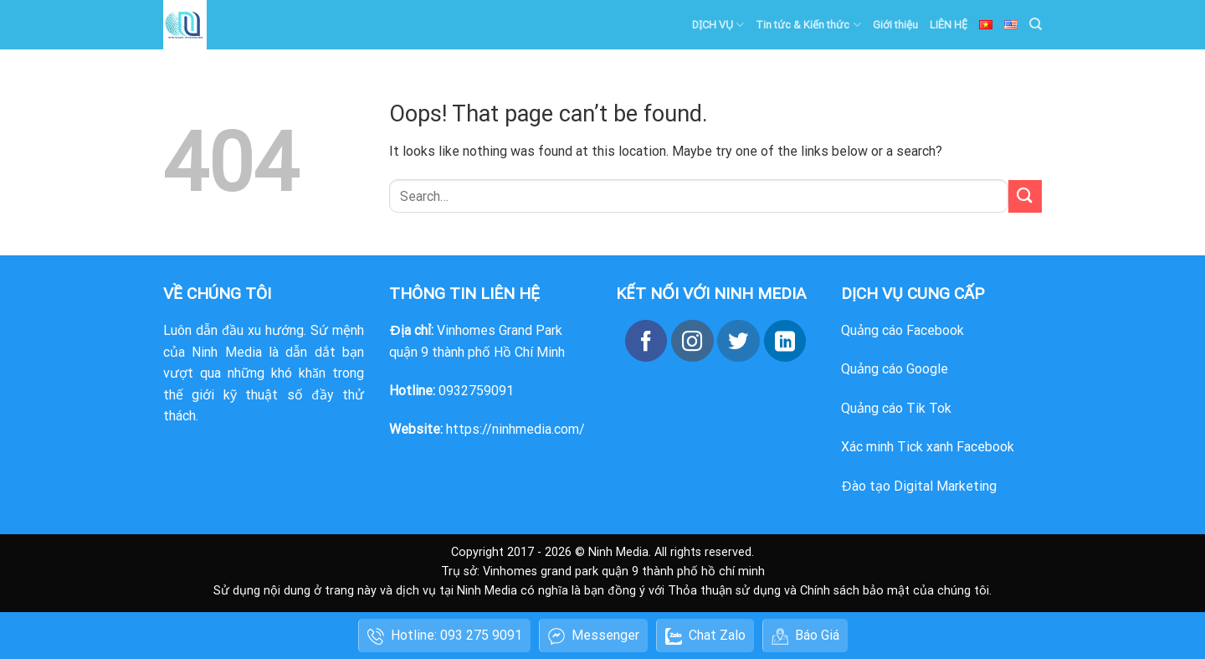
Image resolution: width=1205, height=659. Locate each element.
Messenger (593, 636)
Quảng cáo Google (894, 369)
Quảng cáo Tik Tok (896, 408)
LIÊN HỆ (948, 24)
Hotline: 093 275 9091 (444, 636)
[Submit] (1025, 196)
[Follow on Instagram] (692, 341)
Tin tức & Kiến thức (808, 25)
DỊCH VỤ (718, 25)
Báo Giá (805, 636)
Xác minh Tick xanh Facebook (927, 447)
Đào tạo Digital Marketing (919, 486)
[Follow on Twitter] (738, 341)
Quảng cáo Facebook (902, 330)
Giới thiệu (895, 24)
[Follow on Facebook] (646, 341)
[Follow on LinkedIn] (785, 341)
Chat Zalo (705, 636)
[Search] (1035, 24)
